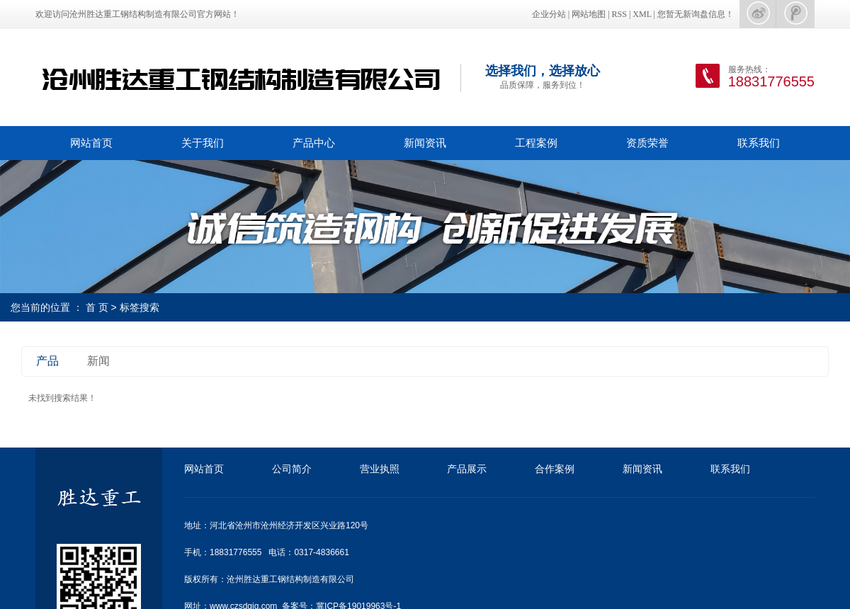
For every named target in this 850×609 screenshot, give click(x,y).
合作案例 (554, 468)
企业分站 (549, 14)
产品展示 (467, 468)
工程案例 (536, 143)
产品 (47, 361)
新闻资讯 (425, 143)
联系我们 (758, 143)
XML (642, 14)
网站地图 (589, 14)
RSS (619, 14)
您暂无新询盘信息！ (695, 14)
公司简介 (292, 468)
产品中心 (314, 143)
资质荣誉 (647, 143)
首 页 (97, 307)
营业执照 (380, 468)
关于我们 (202, 143)
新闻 (98, 361)
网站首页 (91, 143)
